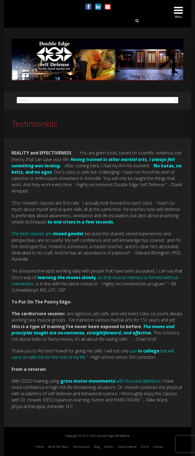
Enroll (145, 446)
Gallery (109, 446)
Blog (97, 446)
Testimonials (81, 446)
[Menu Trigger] (178, 13)
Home (40, 446)
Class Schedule (127, 446)
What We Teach (58, 446)
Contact (158, 446)
